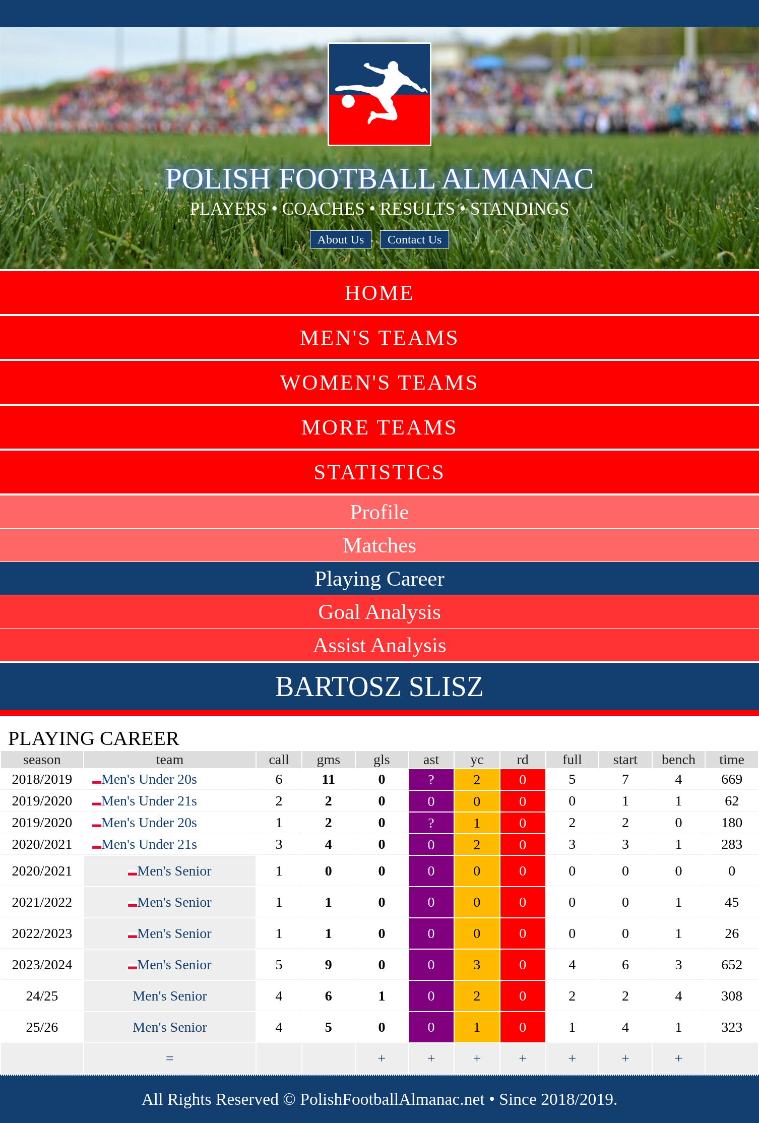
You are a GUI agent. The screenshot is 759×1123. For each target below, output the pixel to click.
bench (678, 759)
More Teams (379, 427)
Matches (379, 545)
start (625, 759)
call (279, 759)
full (572, 759)
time (731, 759)
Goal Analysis (379, 611)
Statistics (379, 472)
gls (381, 759)
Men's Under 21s (149, 800)
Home (379, 292)
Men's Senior (174, 871)
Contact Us (414, 239)
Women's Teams (379, 382)
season (42, 759)
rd (523, 759)
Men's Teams (379, 337)
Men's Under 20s (149, 779)
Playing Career (379, 578)
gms (328, 759)
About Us (341, 239)
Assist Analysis (379, 645)
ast (431, 759)
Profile (379, 512)
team (169, 759)
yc (476, 759)
